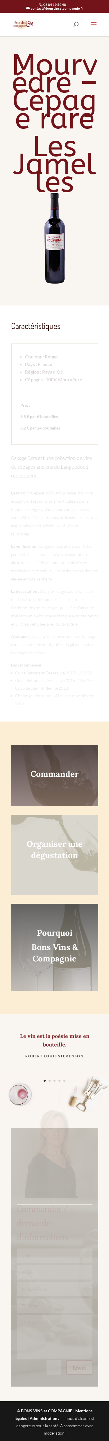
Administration (43, 1418)
